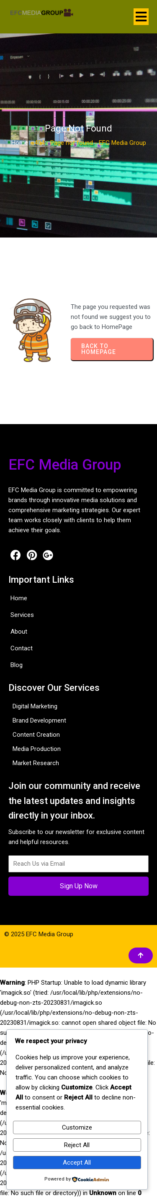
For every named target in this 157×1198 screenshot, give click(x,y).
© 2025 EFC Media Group (38, 934)
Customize (77, 1127)
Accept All (77, 1162)
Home (19, 143)
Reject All (77, 1145)
